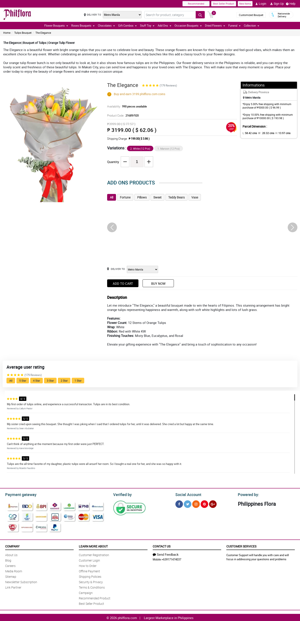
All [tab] (111, 197)
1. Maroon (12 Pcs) (168, 148)
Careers (10, 565)
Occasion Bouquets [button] (188, 25)
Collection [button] (251, 25)
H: (279, 133)
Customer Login (89, 560)
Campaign (86, 592)
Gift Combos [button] (127, 25)
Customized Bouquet (251, 15)
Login (260, 3)
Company (12, 546)
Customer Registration (94, 554)
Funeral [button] (234, 25)
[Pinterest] (204, 503)
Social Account (187, 494)
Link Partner (13, 587)
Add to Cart (123, 283)
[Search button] (200, 14)
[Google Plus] (213, 503)
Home (6, 32)
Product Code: (122, 115)
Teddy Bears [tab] (176, 197)
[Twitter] (187, 503)
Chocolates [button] (106, 25)
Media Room (13, 570)
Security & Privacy (91, 581)
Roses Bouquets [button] (83, 25)
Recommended (196, 3)
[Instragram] (196, 503)
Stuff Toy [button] (147, 25)
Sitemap (10, 576)
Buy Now (158, 283)
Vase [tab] (194, 197)
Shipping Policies (90, 576)
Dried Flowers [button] (215, 25)
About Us (11, 554)
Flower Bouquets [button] (56, 25)
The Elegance (43, 32)
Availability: (126, 106)
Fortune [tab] (125, 197)
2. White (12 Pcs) (140, 148)
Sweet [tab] (157, 197)
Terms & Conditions (92, 587)
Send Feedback (166, 554)
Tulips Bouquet (23, 32)
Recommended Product (94, 597)
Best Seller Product (223, 3)
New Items (245, 3)
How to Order (88, 565)
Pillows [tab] (142, 197)
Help (290, 3)
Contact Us (161, 546)
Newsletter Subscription (21, 581)
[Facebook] (179, 503)
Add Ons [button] (164, 25)
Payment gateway (19, 494)
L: (249, 133)
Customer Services (241, 546)
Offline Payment (89, 570)
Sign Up (277, 3)
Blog (8, 560)
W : (264, 133)
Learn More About (93, 546)
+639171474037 (171, 559)
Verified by (121, 494)
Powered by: (247, 494)
